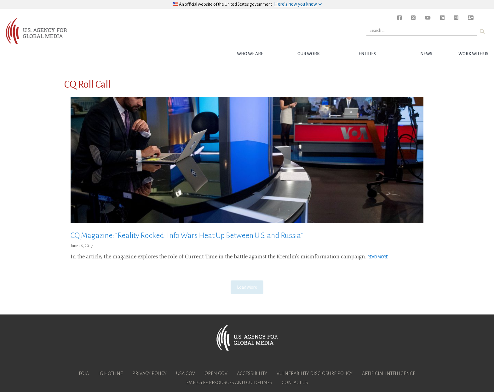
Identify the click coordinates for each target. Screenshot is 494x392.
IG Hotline (110, 373)
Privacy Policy (149, 373)
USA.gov (185, 373)
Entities (367, 53)
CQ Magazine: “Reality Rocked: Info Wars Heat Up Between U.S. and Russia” (187, 235)
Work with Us (473, 53)
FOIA (84, 373)
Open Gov (215, 373)
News (426, 53)
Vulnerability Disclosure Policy (315, 373)
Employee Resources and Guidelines (229, 382)
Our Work (308, 53)
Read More (378, 257)
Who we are (250, 53)
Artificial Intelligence (388, 373)
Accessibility (252, 373)
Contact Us (295, 382)
